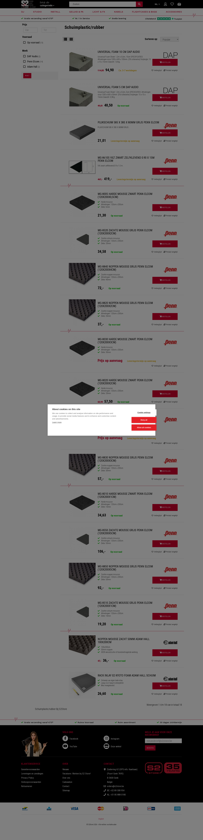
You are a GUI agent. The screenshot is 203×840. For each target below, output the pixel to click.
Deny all (137, 420)
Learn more (56, 422)
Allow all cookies (137, 427)
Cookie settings (136, 413)
